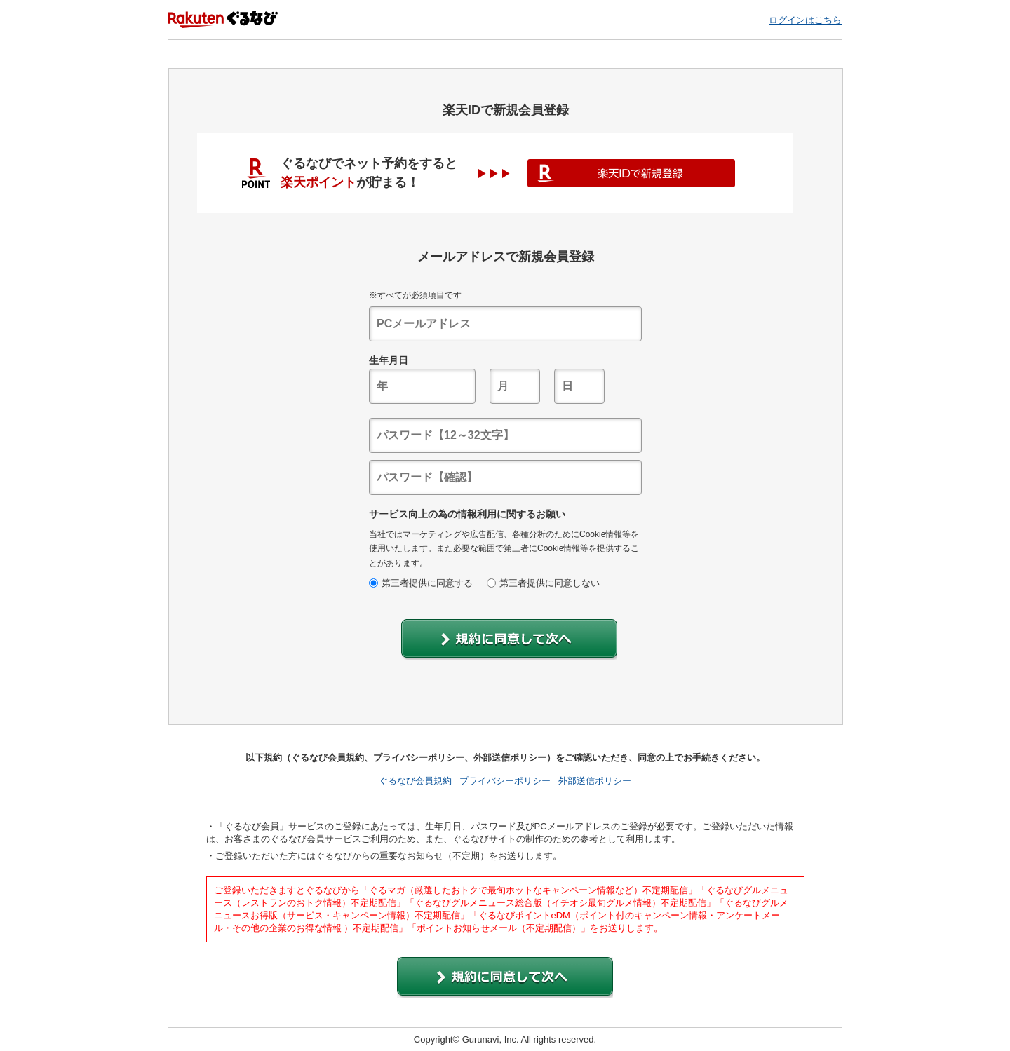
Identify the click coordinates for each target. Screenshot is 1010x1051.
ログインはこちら (805, 20)
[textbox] (505, 323)
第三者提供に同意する (421, 583)
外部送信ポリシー (594, 780)
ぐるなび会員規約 (415, 780)
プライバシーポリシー (505, 780)
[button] (509, 639)
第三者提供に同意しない (543, 583)
